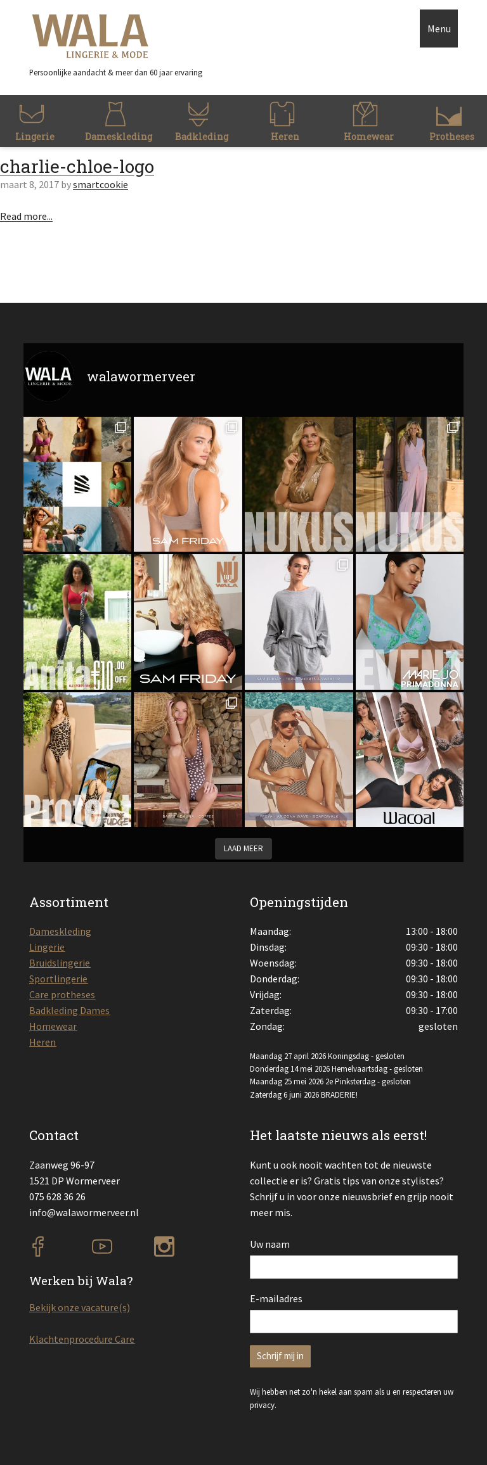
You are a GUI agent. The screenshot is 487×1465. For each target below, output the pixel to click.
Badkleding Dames (69, 1010)
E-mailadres (276, 1298)
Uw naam (270, 1244)
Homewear (53, 1026)
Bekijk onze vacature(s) (79, 1307)
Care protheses (62, 994)
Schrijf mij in (280, 1356)
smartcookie (100, 184)
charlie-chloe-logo (77, 166)
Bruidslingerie (59, 962)
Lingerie (47, 947)
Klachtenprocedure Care (81, 1339)
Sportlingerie (58, 978)
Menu (439, 28)
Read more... (26, 216)
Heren (42, 1042)
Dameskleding (60, 931)
